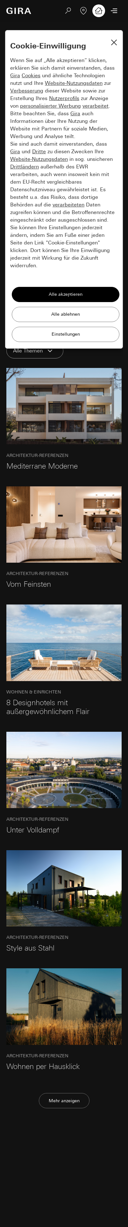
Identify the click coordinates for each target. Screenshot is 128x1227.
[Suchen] (68, 11)
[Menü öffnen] (114, 10)
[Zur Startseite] (18, 11)
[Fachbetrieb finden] (83, 10)
